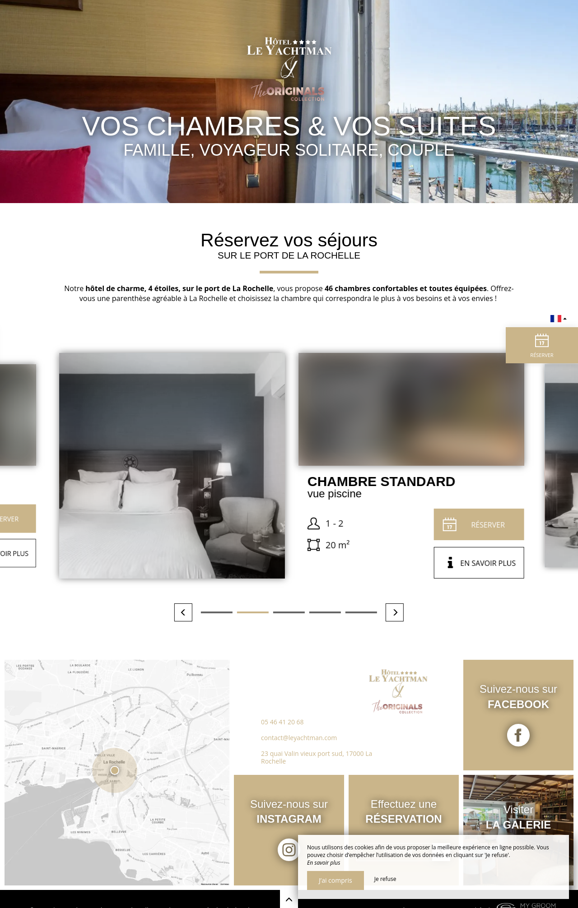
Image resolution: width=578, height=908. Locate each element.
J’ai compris (335, 880)
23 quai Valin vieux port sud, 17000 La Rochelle (316, 757)
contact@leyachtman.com (299, 737)
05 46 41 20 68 (282, 722)
